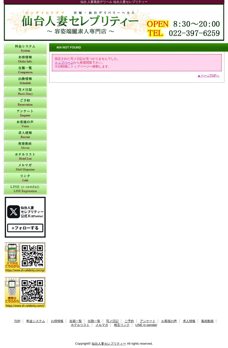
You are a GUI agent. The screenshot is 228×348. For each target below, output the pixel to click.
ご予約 (25, 102)
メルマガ (25, 167)
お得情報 (25, 59)
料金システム (25, 48)
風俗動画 (25, 145)
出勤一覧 (25, 81)
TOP (17, 321)
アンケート (25, 113)
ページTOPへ (210, 75)
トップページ (64, 62)
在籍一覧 (25, 70)
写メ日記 (25, 91)
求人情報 (25, 135)
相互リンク (25, 178)
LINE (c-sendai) (25, 189)
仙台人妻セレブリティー (114, 22)
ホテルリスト (25, 156)
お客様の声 (25, 124)
